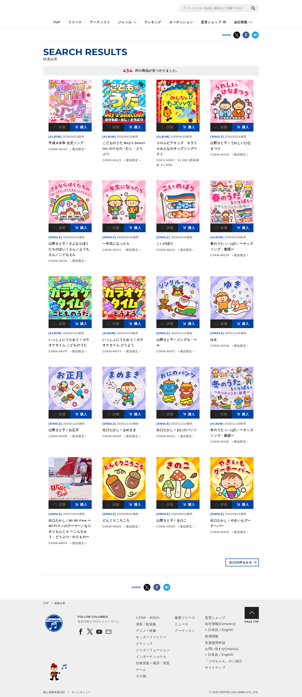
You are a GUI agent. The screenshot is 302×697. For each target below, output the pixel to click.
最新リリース (185, 617)
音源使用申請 (215, 643)
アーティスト (100, 22)
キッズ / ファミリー (151, 637)
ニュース (181, 624)
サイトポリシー (81, 692)
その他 (141, 676)
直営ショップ (211, 22)
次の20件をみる (240, 562)
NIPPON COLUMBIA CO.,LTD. (82, 8)
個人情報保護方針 (54, 692)
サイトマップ (215, 667)
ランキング (152, 22)
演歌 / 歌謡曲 (146, 624)
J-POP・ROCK (148, 617)
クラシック (144, 643)
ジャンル (125, 22)
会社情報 (240, 22)
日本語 (213, 630)
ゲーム (141, 669)
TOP (56, 22)
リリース (75, 22)
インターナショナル (151, 656)
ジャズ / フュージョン (153, 650)
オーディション (181, 22)
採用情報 (212, 636)
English (227, 630)
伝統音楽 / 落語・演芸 (153, 663)
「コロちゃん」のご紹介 (223, 661)
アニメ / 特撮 (146, 630)
